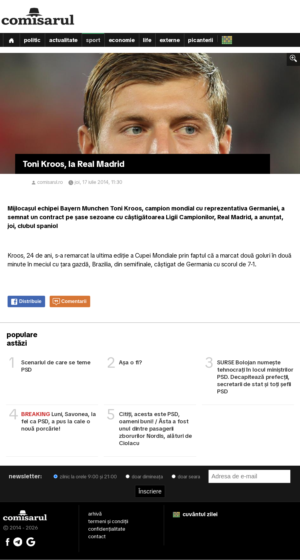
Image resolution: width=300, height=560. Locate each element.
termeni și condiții (108, 521)
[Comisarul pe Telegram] (17, 542)
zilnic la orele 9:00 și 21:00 (85, 477)
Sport (93, 40)
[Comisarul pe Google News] (30, 542)
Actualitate (63, 40)
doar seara (186, 477)
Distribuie (26, 302)
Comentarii (70, 302)
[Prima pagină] (11, 40)
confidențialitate (106, 529)
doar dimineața (144, 477)
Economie (122, 40)
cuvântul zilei (195, 514)
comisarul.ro (50, 182)
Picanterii (201, 40)
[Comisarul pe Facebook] (7, 542)
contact (97, 536)
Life (147, 40)
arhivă (95, 514)
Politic (32, 40)
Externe (170, 40)
